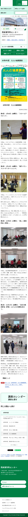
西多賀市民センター (20, 454)
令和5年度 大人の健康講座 (9, 433)
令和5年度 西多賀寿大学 (9, 426)
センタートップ (20, 29)
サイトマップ (5, 511)
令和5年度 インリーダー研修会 (10, 422)
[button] (24, 3)
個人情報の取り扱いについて (9, 505)
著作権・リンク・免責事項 (8, 502)
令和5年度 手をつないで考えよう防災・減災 (14, 437)
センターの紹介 (7, 50)
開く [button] (22, 46)
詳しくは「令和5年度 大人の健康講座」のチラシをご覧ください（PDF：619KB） (16, 384)
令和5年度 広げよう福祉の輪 (10, 430)
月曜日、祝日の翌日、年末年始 (15, 40)
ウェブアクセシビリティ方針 (9, 508)
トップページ (3, 454)
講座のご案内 (20, 50)
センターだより (20, 53)
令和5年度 (6, 412)
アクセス (4, 482)
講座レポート (7, 53)
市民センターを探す (11, 454)
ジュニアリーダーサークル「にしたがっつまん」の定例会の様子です (14, 417)
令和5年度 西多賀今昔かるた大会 (11, 441)
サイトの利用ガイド (7, 499)
